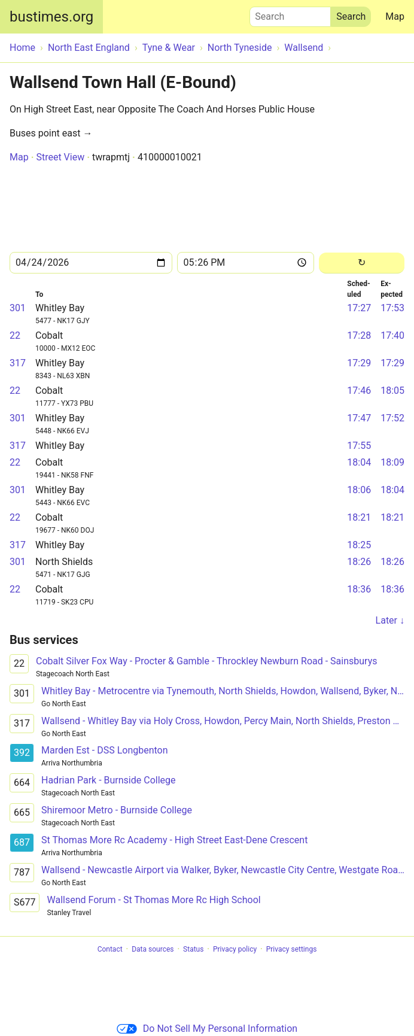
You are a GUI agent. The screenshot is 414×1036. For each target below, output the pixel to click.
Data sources (152, 949)
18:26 (359, 561)
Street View (60, 157)
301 (18, 308)
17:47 (359, 418)
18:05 (392, 390)
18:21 (359, 517)
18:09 (392, 462)
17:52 (392, 418)
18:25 (359, 545)
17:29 (359, 363)
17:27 (359, 308)
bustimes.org (51, 16)
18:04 (359, 462)
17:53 (392, 308)
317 (18, 363)
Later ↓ (390, 620)
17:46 (359, 390)
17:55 (359, 445)
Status (193, 949)
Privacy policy (235, 949)
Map (394, 16)
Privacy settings (291, 949)
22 (15, 335)
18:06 (359, 490)
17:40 (392, 335)
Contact (110, 949)
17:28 (359, 335)
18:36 (359, 589)
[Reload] (361, 263)
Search (290, 14)
